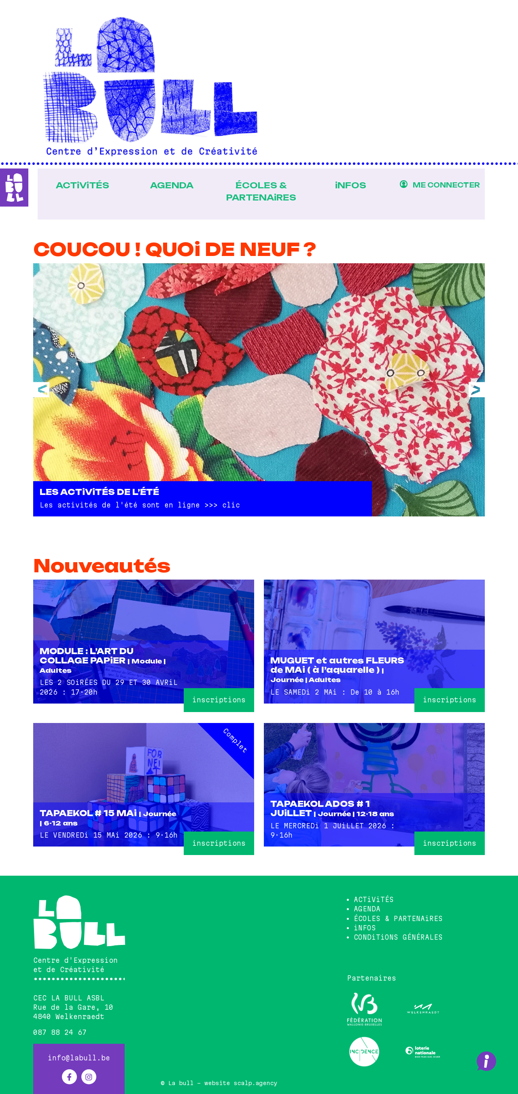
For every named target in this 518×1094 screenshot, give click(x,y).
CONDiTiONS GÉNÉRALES (398, 936)
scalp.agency (255, 1083)
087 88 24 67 (60, 1032)
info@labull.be (79, 1058)
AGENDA (168, 185)
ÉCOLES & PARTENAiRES (259, 191)
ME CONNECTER (446, 185)
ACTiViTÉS (78, 185)
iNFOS (349, 185)
